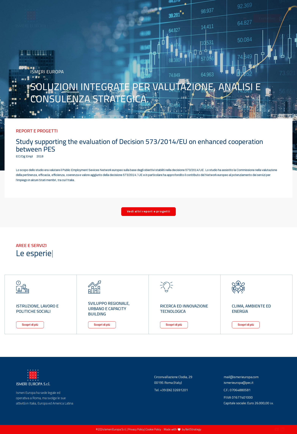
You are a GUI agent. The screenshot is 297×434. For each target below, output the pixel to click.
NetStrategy (193, 429)
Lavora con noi (219, 14)
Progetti (176, 14)
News (196, 14)
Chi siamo (127, 14)
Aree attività (152, 14)
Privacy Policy (136, 429)
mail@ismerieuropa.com (241, 377)
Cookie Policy (153, 429)
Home (108, 14)
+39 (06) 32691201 (174, 390)
